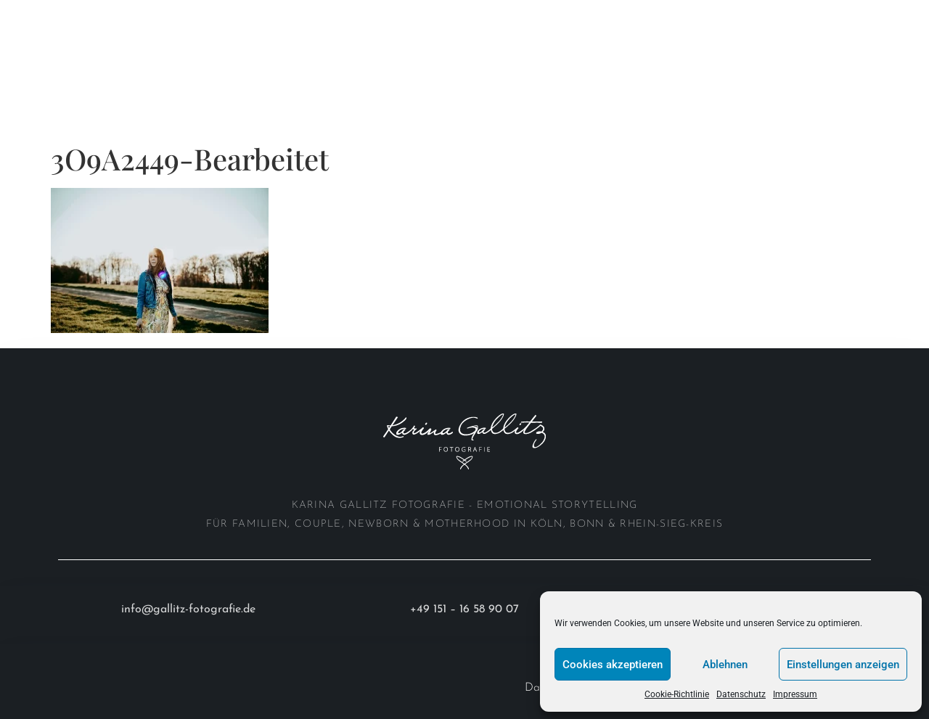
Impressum (795, 694)
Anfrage (152, 50)
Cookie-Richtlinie (676, 694)
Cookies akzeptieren (612, 664)
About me (229, 16)
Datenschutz (741, 694)
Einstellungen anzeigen (843, 664)
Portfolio (131, 16)
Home (44, 16)
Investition (62, 50)
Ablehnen (725, 664)
